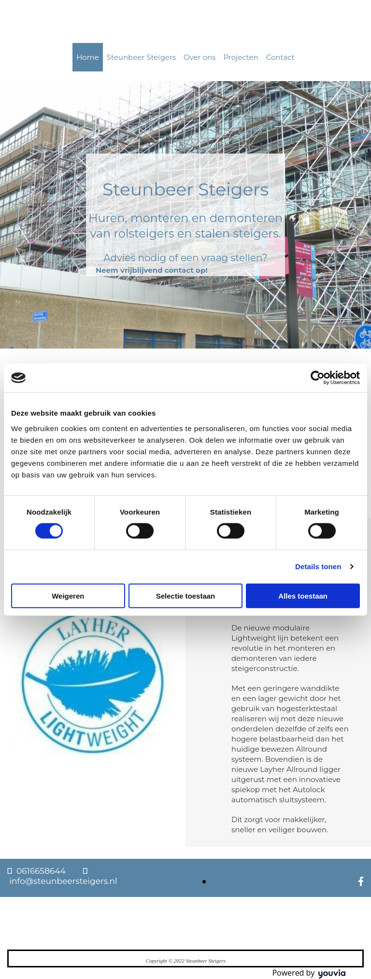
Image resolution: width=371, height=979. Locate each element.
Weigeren (68, 595)
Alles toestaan (303, 595)
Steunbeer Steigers (141, 57)
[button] (151, 270)
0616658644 (41, 871)
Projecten (240, 57)
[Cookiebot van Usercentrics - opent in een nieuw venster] (317, 378)
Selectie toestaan (185, 595)
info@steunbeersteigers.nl (63, 881)
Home (87, 57)
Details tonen (318, 566)
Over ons (199, 57)
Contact (280, 57)
